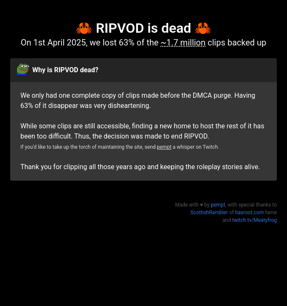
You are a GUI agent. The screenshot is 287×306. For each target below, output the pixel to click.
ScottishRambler (209, 212)
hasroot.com (249, 212)
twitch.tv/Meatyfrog (254, 220)
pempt (164, 147)
